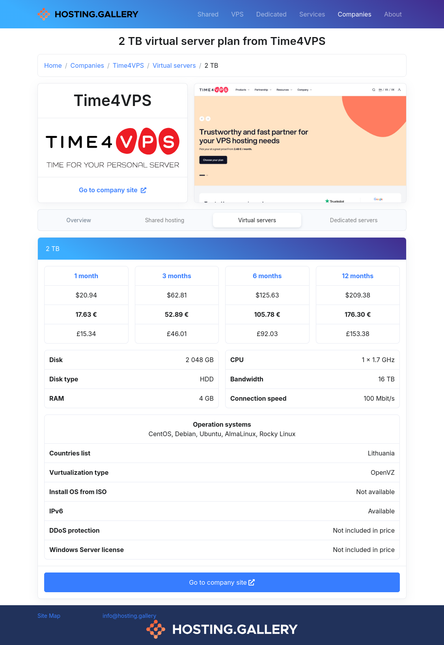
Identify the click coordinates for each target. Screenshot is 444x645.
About (393, 14)
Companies (354, 14)
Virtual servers (174, 65)
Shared (208, 14)
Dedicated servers (354, 220)
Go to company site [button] (222, 582)
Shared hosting (165, 220)
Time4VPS (128, 65)
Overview (78, 220)
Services (312, 14)
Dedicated (271, 14)
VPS (237, 14)
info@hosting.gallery (129, 615)
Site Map (48, 615)
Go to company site (112, 190)
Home (53, 65)
